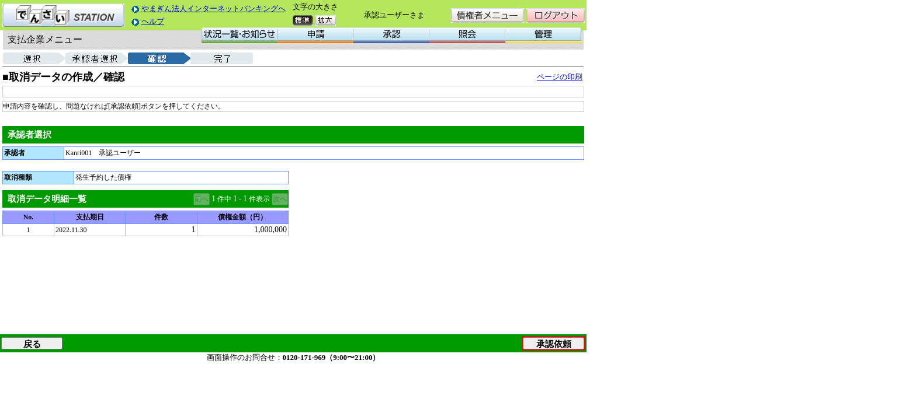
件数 (161, 217)
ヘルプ (152, 21)
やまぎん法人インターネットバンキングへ (213, 8)
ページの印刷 (559, 76)
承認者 (14, 153)
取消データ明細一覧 (47, 199)
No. (28, 217)
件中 (224, 199)
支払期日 (90, 217)
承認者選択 (29, 134)
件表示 (259, 199)
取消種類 (18, 177)
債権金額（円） (242, 217)
